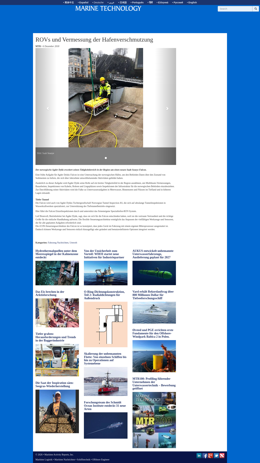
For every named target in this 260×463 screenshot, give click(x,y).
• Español (83, 2)
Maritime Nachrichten (64, 459)
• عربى (111, 2)
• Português (137, 2)
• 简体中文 (68, 2)
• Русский (177, 2)
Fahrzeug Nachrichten (58, 242)
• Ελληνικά (162, 2)
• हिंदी (150, 2)
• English (192, 2)
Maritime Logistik (43, 459)
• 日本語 (122, 2)
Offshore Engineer (101, 459)
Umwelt (73, 242)
